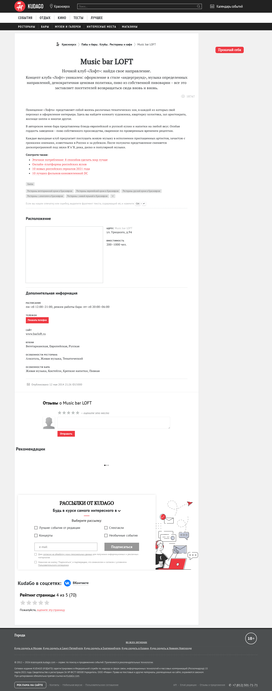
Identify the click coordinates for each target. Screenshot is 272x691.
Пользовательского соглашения (53, 565)
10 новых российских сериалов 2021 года (61, 169)
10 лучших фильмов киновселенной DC (60, 173)
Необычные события (123, 535)
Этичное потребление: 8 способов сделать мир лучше (70, 160)
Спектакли (116, 528)
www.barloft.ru (36, 334)
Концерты (46, 535)
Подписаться (121, 546)
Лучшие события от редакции (59, 528)
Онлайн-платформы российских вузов (59, 164)
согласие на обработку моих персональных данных (67, 554)
